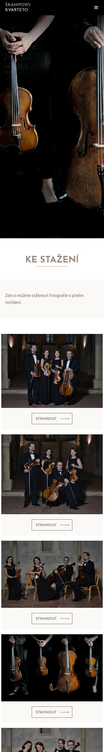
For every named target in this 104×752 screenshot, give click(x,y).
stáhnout (46, 419)
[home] (28, 7)
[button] (96, 7)
